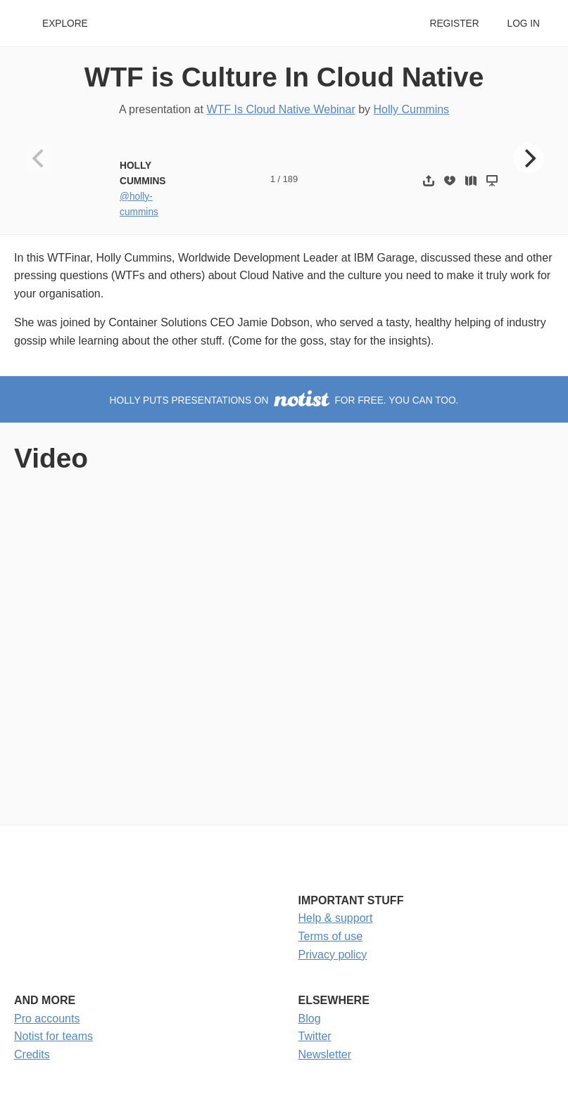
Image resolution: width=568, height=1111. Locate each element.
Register (454, 23)
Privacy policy (332, 955)
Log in (523, 23)
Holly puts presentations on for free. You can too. (284, 400)
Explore (65, 23)
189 (290, 179)
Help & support (335, 918)
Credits (32, 1054)
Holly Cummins (412, 109)
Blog (309, 1019)
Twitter (315, 1036)
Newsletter (325, 1054)
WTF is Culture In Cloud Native (284, 77)
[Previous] (39, 158)
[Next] (528, 158)
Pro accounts (47, 1019)
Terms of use (330, 936)
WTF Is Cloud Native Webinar (280, 109)
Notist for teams (53, 1036)
